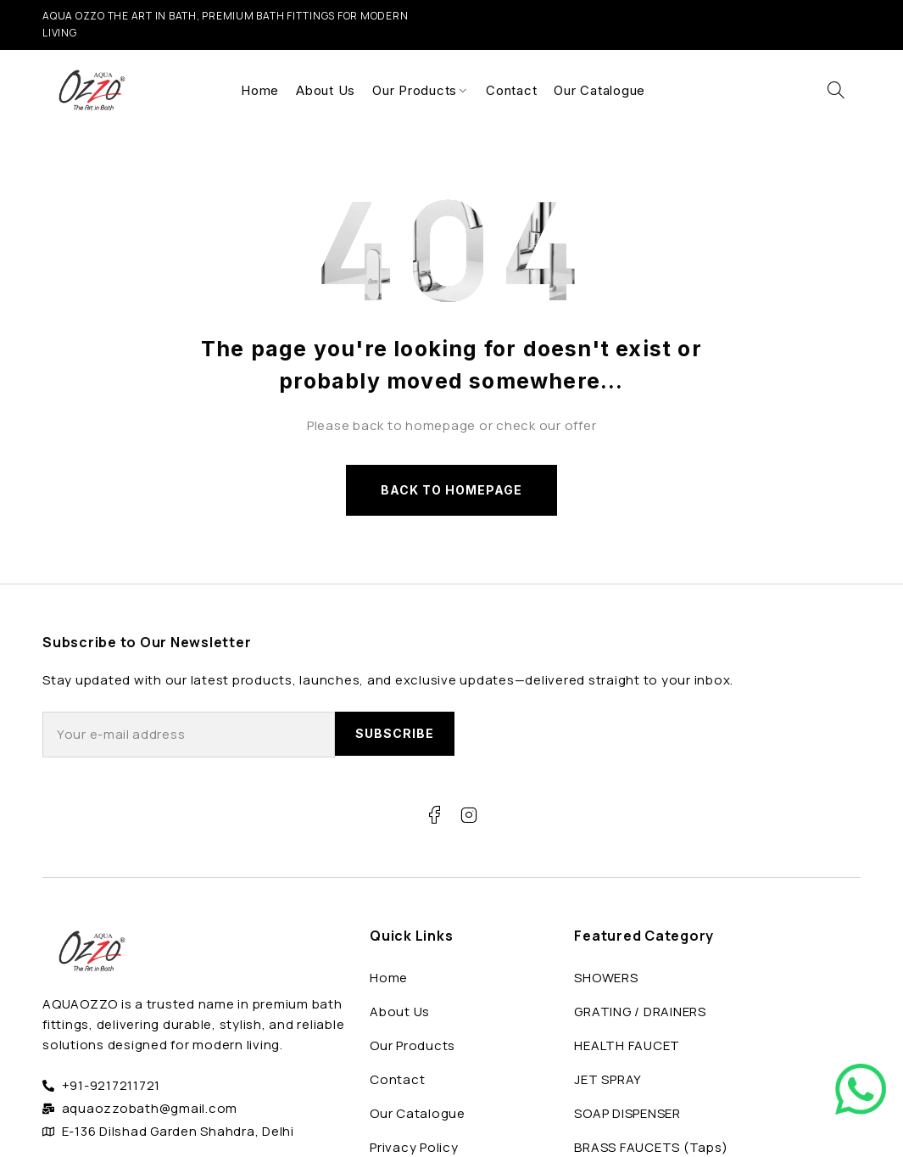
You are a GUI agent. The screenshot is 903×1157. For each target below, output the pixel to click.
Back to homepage (452, 490)
